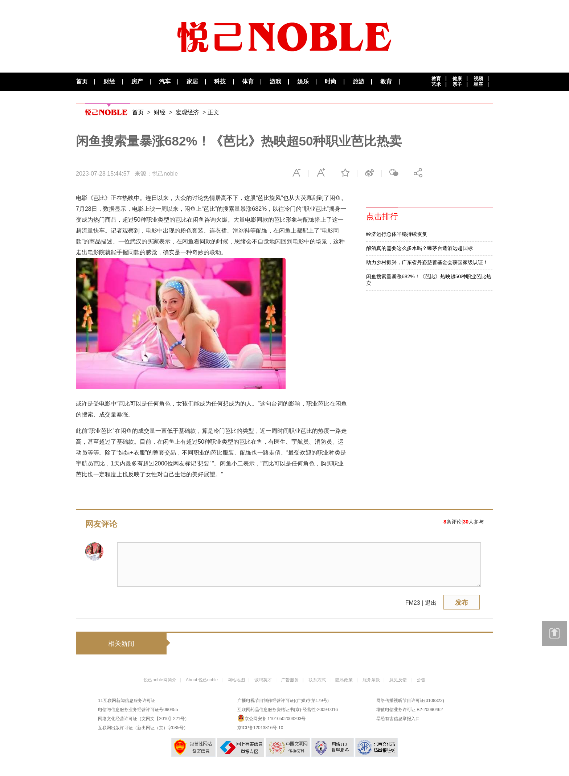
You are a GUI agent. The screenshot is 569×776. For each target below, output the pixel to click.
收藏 (345, 172)
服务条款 (371, 679)
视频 (478, 78)
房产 (137, 82)
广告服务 (290, 679)
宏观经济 (187, 112)
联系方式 (317, 679)
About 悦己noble (202, 679)
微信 (393, 172)
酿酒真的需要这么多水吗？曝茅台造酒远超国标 (419, 248)
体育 (248, 82)
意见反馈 (398, 679)
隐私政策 (344, 679)
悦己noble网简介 (160, 679)
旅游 (358, 82)
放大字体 (321, 172)
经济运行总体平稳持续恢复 (396, 234)
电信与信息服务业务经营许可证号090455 (138, 709)
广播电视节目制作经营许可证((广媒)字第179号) (283, 700)
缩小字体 (296, 172)
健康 (457, 78)
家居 (192, 82)
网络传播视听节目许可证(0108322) (410, 700)
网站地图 (236, 679)
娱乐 (303, 82)
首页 (81, 82)
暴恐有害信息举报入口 (398, 718)
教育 (386, 82)
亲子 (457, 84)
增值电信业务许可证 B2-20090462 (409, 709)
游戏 (275, 82)
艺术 (436, 84)
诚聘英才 (263, 679)
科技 (220, 82)
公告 (421, 679)
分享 (418, 172)
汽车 (165, 82)
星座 (478, 84)
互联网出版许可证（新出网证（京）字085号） (143, 727)
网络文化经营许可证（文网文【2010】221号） (143, 718)
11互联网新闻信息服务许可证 (126, 700)
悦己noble (165, 174)
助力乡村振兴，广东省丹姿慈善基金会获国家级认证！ (427, 262)
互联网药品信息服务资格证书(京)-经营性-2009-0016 (287, 709)
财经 (109, 82)
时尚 (330, 82)
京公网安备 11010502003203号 (271, 718)
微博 (369, 172)
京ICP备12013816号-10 (260, 727)
